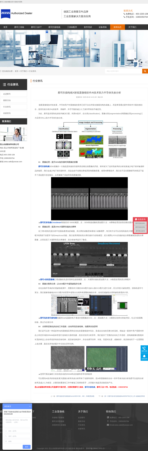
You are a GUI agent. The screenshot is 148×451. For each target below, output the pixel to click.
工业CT (29, 421)
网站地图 (107, 448)
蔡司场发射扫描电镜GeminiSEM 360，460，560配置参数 (75, 396)
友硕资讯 (81, 429)
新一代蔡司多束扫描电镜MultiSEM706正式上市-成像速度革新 (124, 396)
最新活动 (81, 421)
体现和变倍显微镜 (59, 425)
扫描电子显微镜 (58, 418)
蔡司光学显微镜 (58, 421)
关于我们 (132, 27)
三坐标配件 (72, 27)
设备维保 (103, 27)
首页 (5, 27)
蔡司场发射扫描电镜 (48, 318)
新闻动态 (117, 27)
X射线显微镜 (31, 418)
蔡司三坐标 (19, 27)
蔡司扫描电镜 (54, 27)
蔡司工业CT (36, 27)
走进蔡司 (81, 418)
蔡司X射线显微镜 (47, 279)
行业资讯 (32, 71)
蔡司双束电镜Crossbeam (50, 222)
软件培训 (88, 27)
